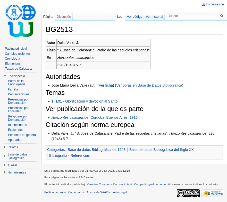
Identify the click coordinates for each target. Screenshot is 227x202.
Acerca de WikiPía (98, 192)
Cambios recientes (17, 54)
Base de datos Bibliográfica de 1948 (96, 150)
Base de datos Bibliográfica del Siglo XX (161, 150)
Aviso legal (120, 192)
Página (48, 17)
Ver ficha (106, 85)
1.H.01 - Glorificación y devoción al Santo (84, 101)
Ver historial (154, 17)
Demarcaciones (18, 94)
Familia (13, 89)
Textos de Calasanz (18, 68)
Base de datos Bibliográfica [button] (17, 156)
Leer (120, 17)
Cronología (12, 58)
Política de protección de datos (64, 192)
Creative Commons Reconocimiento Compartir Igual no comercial (129, 184)
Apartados (15, 140)
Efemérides (13, 64)
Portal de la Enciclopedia (17, 82)
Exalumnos (15, 130)
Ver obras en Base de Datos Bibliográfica (149, 85)
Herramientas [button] (16, 172)
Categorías (56, 150)
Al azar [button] (12, 165)
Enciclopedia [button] (16, 76)
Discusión (64, 17)
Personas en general (22, 135)
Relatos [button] (12, 147)
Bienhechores (17, 125)
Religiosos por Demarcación (18, 118)
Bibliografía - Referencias (69, 155)
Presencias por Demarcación (18, 101)
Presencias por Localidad (18, 109)
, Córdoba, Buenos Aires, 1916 (94, 117)
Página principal (16, 48)
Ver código (134, 17)
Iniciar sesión (215, 4)
